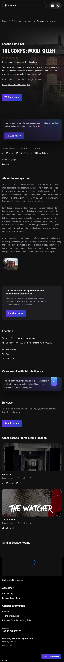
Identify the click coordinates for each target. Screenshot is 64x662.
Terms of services (10, 616)
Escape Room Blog (11, 598)
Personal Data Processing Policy (17, 620)
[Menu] (55, 5)
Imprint (5, 611)
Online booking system (13, 580)
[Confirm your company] (16, 313)
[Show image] (10, 264)
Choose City (7, 593)
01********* (10, 338)
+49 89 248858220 (11, 631)
